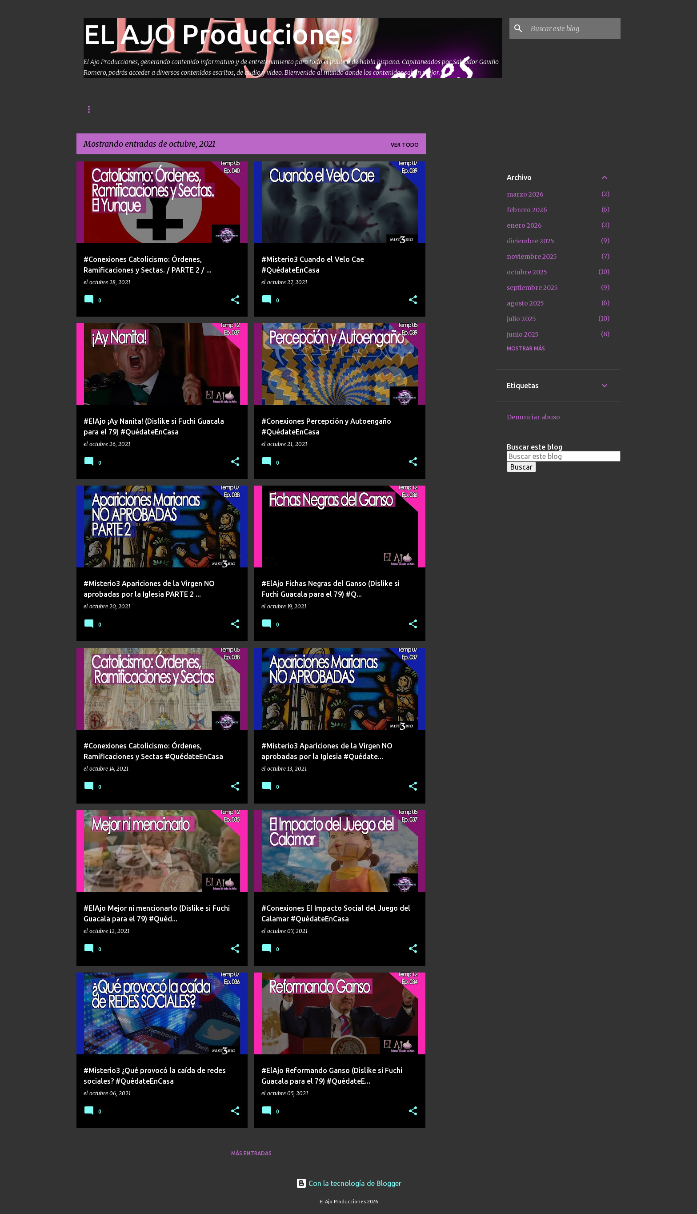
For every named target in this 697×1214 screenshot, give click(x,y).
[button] (235, 300)
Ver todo (405, 145)
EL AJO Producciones (218, 33)
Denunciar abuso (533, 417)
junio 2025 (523, 334)
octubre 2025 (527, 272)
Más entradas (251, 1153)
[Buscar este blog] (574, 28)
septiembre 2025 (532, 288)
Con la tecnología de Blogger (348, 1183)
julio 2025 (521, 319)
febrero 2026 (527, 210)
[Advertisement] (461, 294)
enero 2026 (524, 225)
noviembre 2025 (532, 257)
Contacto (136, 109)
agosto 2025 (525, 303)
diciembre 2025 (530, 241)
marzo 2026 (525, 194)
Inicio (92, 109)
